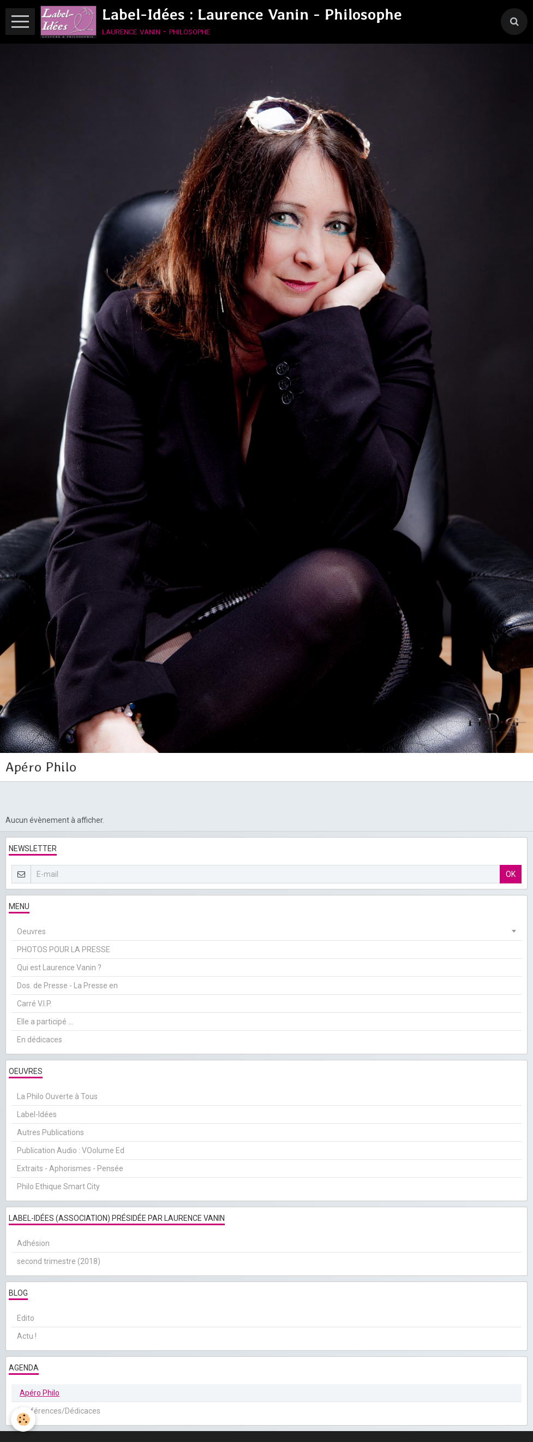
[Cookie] (23, 1419)
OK (511, 874)
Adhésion (33, 1243)
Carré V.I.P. (34, 1003)
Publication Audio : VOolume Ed (70, 1150)
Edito (25, 1318)
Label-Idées (37, 1114)
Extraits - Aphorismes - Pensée (70, 1168)
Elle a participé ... (45, 1021)
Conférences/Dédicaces (58, 1411)
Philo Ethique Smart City (58, 1186)
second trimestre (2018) (58, 1261)
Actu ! (27, 1336)
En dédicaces (39, 1039)
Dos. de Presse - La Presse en (67, 985)
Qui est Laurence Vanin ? (59, 967)
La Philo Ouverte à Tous (57, 1096)
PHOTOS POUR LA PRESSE (63, 949)
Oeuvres (31, 931)
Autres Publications (50, 1132)
